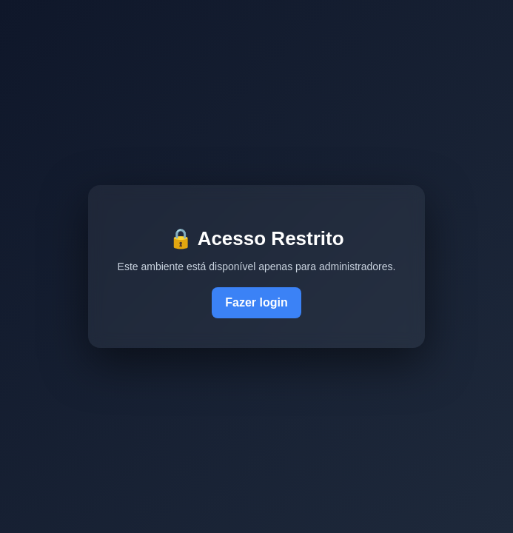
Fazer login (256, 302)
